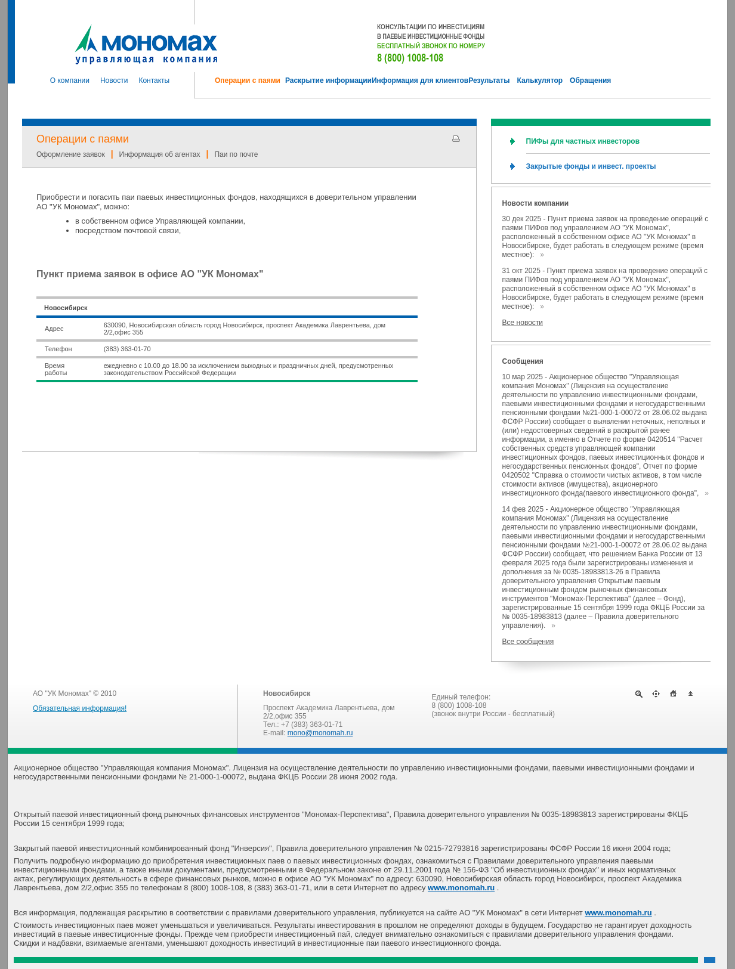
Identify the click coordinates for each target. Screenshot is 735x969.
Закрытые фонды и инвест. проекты (591, 166)
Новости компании (535, 203)
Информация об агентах (159, 154)
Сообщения (522, 361)
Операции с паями (82, 139)
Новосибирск (286, 693)
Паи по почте (236, 154)
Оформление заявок (70, 154)
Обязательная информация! (79, 708)
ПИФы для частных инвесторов (583, 141)
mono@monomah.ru (320, 733)
